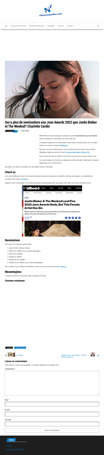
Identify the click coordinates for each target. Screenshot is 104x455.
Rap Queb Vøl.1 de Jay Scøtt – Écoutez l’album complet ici (73, 356)
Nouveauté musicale (36, 26)
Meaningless (64, 145)
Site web (8, 420)
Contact (70, 26)
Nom (7, 400)
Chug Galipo (25, 131)
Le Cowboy (19, 355)
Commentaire (10, 369)
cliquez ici (63, 266)
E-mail (7, 410)
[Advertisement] (52, 44)
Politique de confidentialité (14, 449)
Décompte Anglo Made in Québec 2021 (77, 152)
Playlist (61, 26)
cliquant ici (25, 179)
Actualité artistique (18, 26)
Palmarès (51, 26)
